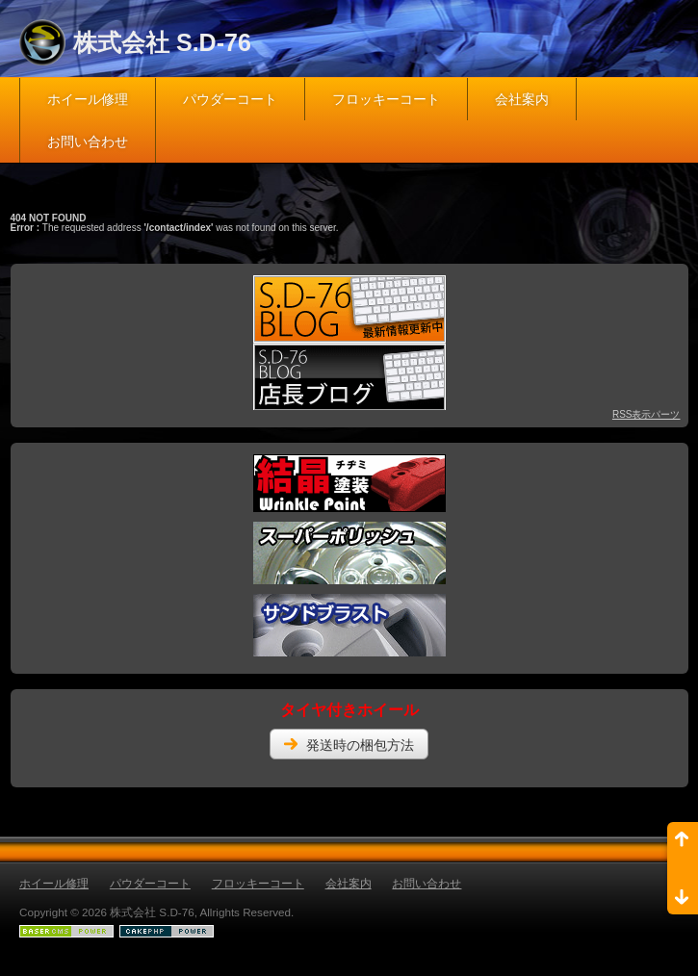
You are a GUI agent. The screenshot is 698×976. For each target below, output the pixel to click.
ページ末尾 (682, 891)
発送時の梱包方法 (360, 745)
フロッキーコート (386, 99)
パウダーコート (230, 99)
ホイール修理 (87, 99)
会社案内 (522, 99)
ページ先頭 (682, 845)
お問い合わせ (87, 141)
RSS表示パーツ (646, 414)
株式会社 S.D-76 (162, 42)
